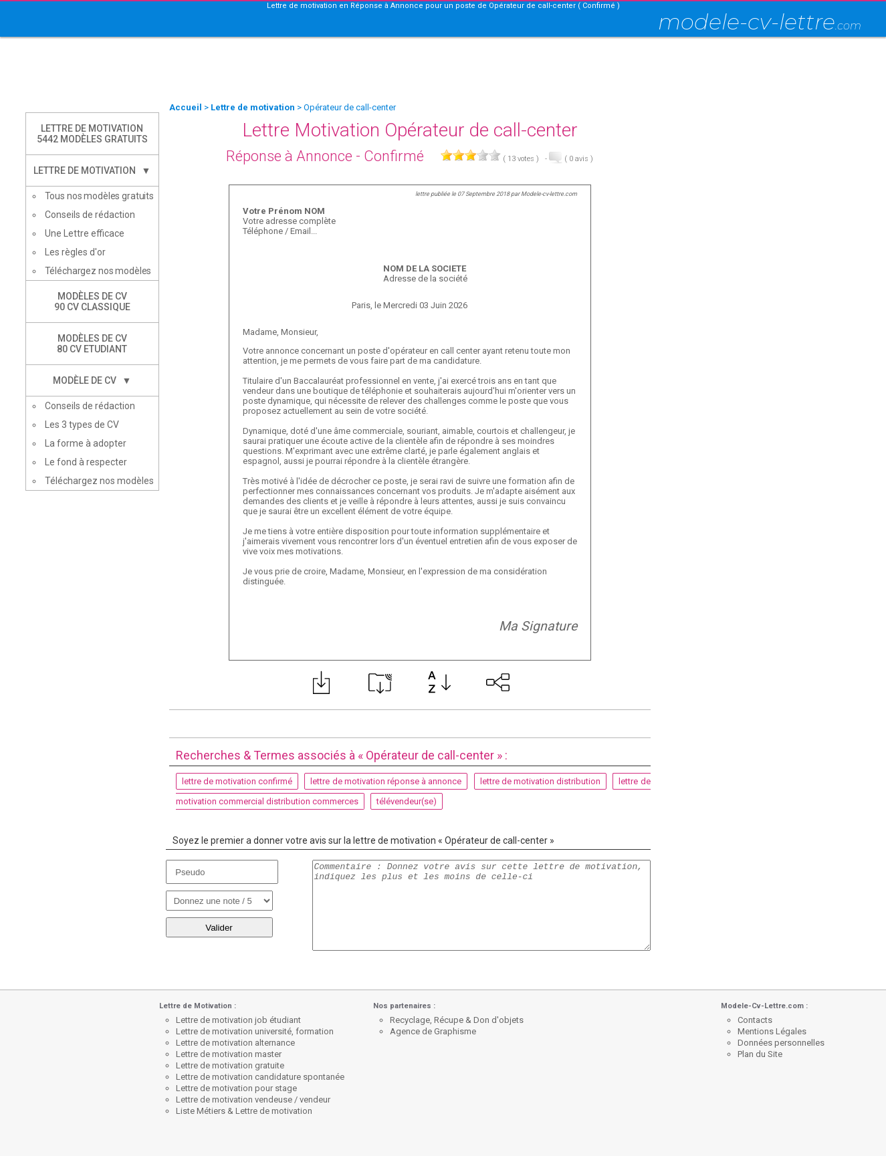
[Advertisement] (443, 70)
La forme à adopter (85, 443)
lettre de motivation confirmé (237, 781)
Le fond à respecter (86, 462)
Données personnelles (781, 1043)
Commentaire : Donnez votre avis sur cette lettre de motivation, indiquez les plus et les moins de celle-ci (481, 905)
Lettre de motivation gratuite (230, 1065)
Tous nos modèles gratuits (99, 196)
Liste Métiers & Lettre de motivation (244, 1111)
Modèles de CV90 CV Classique (92, 301)
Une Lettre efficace (84, 233)
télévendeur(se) (406, 801)
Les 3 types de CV (82, 424)
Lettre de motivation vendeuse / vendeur (253, 1099)
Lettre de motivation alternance (235, 1043)
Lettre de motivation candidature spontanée (260, 1077)
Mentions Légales (772, 1031)
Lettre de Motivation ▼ (92, 170)
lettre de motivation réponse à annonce (385, 781)
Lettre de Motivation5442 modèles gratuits (92, 133)
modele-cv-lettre (759, 22)
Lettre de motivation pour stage (236, 1088)
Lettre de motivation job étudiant (238, 1020)
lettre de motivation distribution (540, 781)
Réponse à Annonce (289, 156)
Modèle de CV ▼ (92, 380)
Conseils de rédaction (90, 214)
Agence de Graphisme (433, 1031)
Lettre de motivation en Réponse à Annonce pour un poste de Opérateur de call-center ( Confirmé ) (443, 5)
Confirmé (394, 156)
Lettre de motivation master (229, 1054)
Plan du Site (760, 1054)
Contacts (755, 1020)
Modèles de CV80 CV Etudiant (92, 343)
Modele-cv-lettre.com (549, 194)
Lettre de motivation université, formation (255, 1031)
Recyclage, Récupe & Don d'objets (457, 1020)
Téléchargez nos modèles (98, 270)
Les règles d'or (75, 252)
